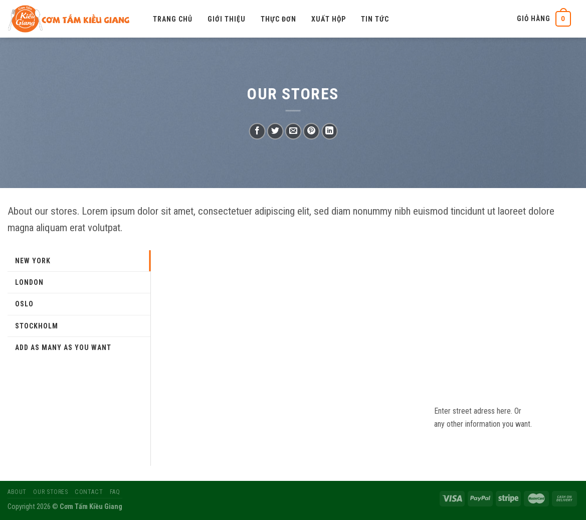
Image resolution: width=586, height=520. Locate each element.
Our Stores (50, 491)
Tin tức (375, 19)
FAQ (115, 491)
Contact (89, 491)
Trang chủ (172, 19)
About (17, 491)
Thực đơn (278, 19)
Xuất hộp (328, 19)
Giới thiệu (227, 19)
